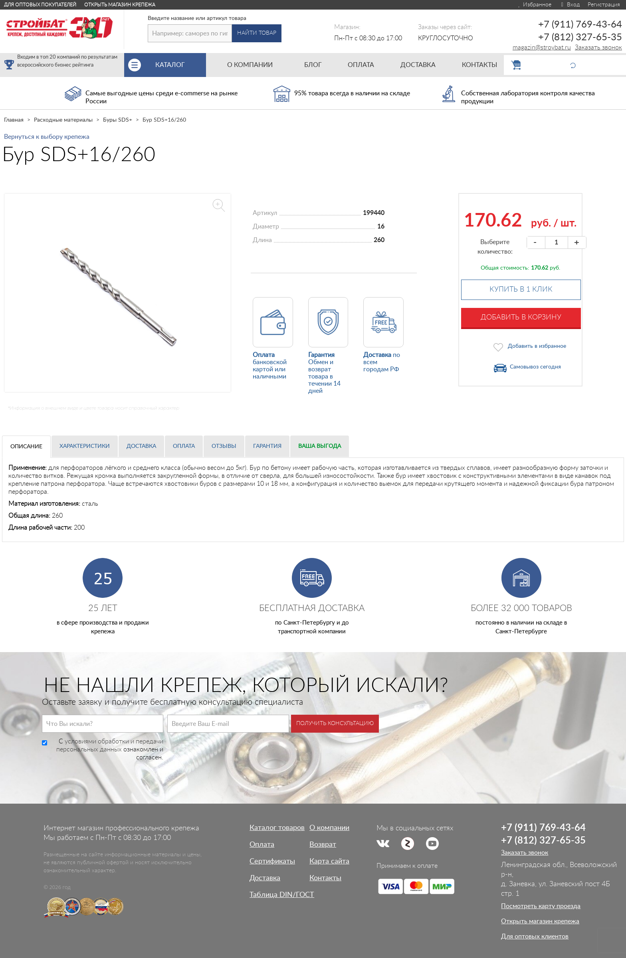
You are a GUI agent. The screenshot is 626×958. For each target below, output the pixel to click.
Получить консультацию (335, 723)
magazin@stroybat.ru (542, 47)
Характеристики (84, 446)
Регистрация (604, 5)
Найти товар (256, 33)
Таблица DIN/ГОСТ (282, 895)
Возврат (322, 844)
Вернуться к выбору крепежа (46, 137)
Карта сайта (329, 861)
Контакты (325, 878)
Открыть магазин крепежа (119, 4)
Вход (569, 5)
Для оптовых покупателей (40, 4)
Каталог (180, 65)
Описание (26, 446)
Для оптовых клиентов (535, 936)
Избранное (534, 5)
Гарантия (267, 446)
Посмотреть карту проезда (540, 906)
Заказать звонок (598, 47)
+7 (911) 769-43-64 (580, 25)
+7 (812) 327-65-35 (580, 37)
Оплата (184, 446)
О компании (329, 828)
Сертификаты (272, 861)
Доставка (141, 446)
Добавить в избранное (537, 346)
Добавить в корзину (521, 317)
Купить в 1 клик (521, 289)
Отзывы (224, 446)
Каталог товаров (277, 828)
